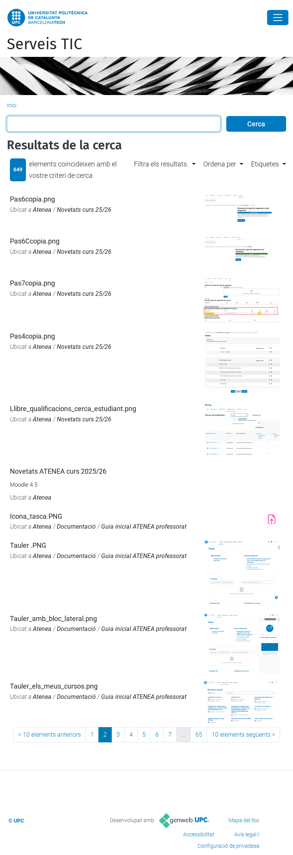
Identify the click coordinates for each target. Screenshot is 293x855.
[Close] (277, 17)
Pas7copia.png (32, 283)
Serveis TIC (44, 44)
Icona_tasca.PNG (36, 516)
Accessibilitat (198, 834)
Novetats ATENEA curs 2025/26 (58, 471)
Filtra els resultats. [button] (161, 164)
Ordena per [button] (219, 164)
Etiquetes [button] (265, 164)
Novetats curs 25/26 (84, 209)
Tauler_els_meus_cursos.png (54, 686)
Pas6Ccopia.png (35, 241)
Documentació (76, 526)
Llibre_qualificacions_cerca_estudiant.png (73, 409)
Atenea (42, 209)
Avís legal (245, 834)
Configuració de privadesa (228, 846)
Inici (11, 105)
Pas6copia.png (32, 199)
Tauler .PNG (28, 545)
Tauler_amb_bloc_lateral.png (53, 619)
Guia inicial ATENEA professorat (144, 526)
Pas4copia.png (32, 336)
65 (198, 734)
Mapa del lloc (244, 820)
